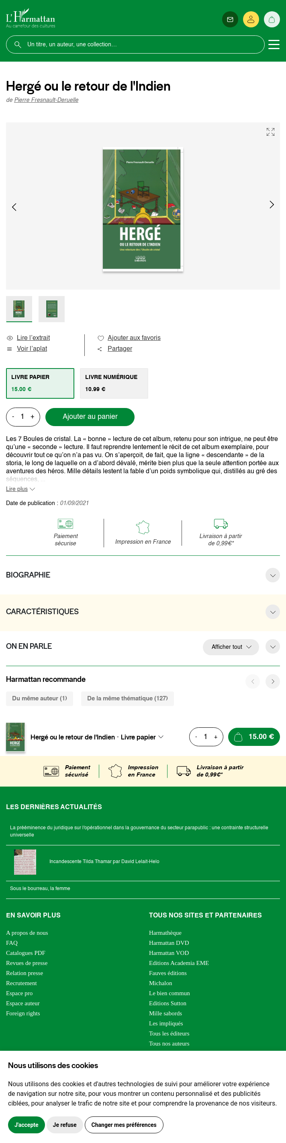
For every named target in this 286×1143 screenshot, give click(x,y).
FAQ (12, 943)
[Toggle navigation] (274, 45)
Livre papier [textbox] (138, 737)
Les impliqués (166, 1023)
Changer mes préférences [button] (124, 1125)
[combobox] (144, 737)
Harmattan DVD (169, 943)
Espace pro (19, 993)
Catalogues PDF (25, 953)
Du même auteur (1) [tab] (39, 699)
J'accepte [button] (26, 1125)
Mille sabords (165, 1013)
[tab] (40, 383)
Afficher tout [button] (227, 647)
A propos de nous (27, 933)
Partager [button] (114, 349)
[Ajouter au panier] (254, 737)
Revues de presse (26, 963)
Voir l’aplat (26, 349)
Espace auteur (23, 1003)
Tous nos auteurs (169, 1043)
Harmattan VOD (169, 953)
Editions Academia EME (179, 963)
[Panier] (272, 19)
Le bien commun (169, 993)
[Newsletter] (230, 19)
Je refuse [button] (65, 1125)
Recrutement (21, 983)
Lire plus (17, 489)
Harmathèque (165, 933)
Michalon (160, 983)
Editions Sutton (167, 1003)
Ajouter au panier (90, 416)
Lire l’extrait (28, 338)
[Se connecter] (251, 19)
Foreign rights (23, 1013)
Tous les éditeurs (169, 1033)
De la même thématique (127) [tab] (127, 699)
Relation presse (24, 973)
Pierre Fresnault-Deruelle (46, 100)
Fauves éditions (168, 973)
